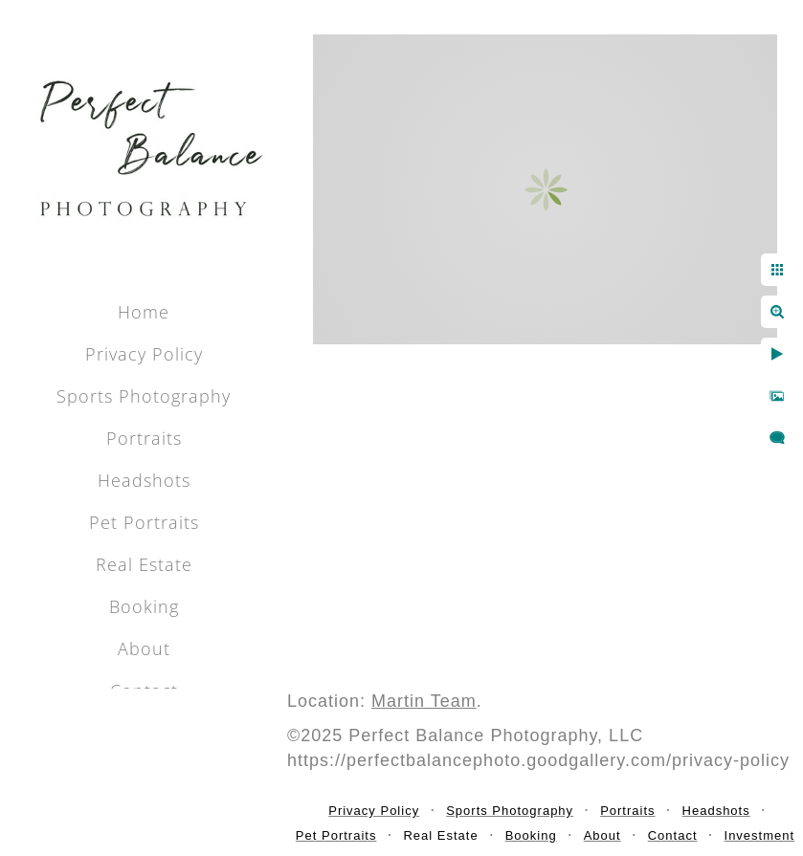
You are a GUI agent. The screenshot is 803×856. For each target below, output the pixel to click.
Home (143, 311)
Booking (144, 606)
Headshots (144, 480)
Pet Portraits (144, 522)
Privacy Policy (144, 353)
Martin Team (424, 701)
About (144, 648)
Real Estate (144, 564)
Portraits (144, 438)
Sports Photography (143, 395)
